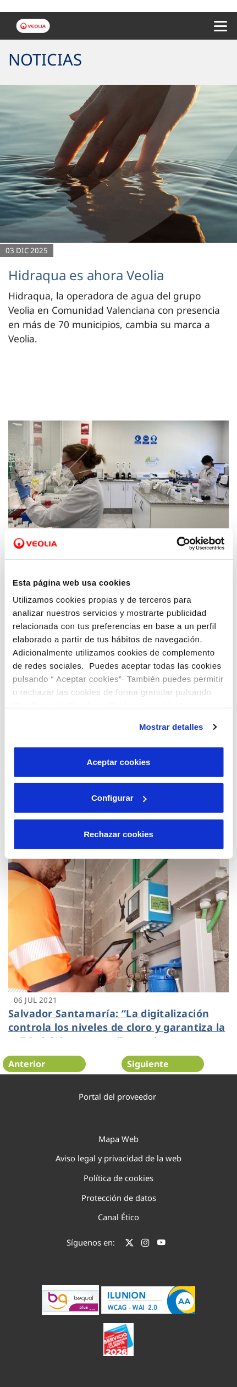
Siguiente (148, 1064)
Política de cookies (118, 1177)
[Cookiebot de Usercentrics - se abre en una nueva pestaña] (176, 544)
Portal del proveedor (117, 1096)
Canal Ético (118, 1216)
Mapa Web (118, 1138)
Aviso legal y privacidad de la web (118, 1158)
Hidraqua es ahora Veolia (86, 275)
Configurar (119, 797)
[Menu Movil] (220, 26)
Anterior (26, 1064)
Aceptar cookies (119, 761)
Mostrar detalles (171, 726)
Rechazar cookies (118, 833)
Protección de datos (118, 1197)
